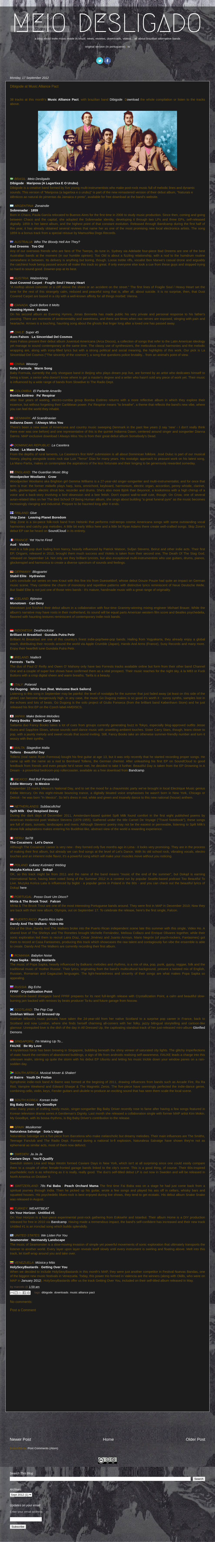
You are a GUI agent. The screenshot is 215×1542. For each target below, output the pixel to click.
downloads (61, 1292)
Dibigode (116, 99)
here (23, 887)
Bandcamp (136, 770)
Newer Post (20, 1439)
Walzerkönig (39, 278)
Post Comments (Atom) (43, 1448)
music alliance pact (82, 1292)
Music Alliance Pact (63, 99)
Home (108, 1439)
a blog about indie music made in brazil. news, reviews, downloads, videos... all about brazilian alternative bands (107, 38)
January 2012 (31, 1280)
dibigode (47, 1292)
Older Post (195, 1439)
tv (129, 46)
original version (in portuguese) (105, 46)
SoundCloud (57, 531)
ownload (133, 99)
